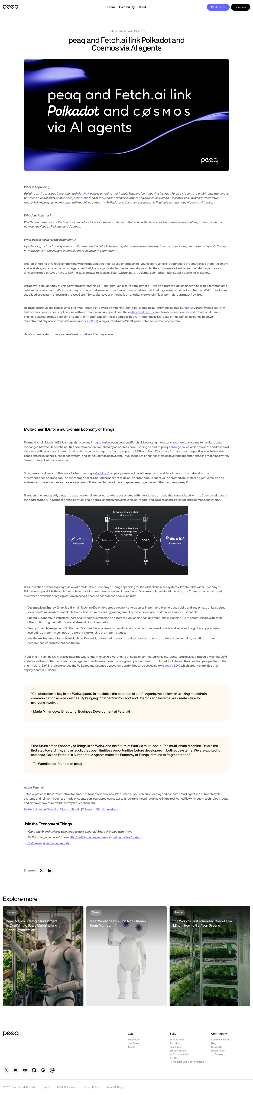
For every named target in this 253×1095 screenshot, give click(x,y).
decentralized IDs (142, 312)
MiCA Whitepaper (66, 1087)
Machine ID (102, 473)
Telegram (88, 809)
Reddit (76, 809)
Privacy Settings (115, 1087)
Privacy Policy (91, 1087)
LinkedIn (40, 809)
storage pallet (180, 447)
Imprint (46, 1087)
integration (98, 442)
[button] (111, 7)
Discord (65, 809)
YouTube (112, 809)
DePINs (92, 321)
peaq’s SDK (172, 665)
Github (100, 809)
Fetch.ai (189, 307)
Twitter (28, 809)
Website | (53, 809)
